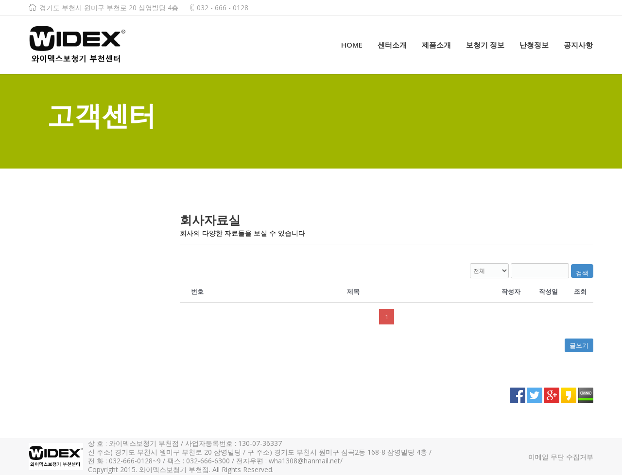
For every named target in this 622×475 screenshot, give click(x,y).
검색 (582, 273)
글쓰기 (579, 345)
